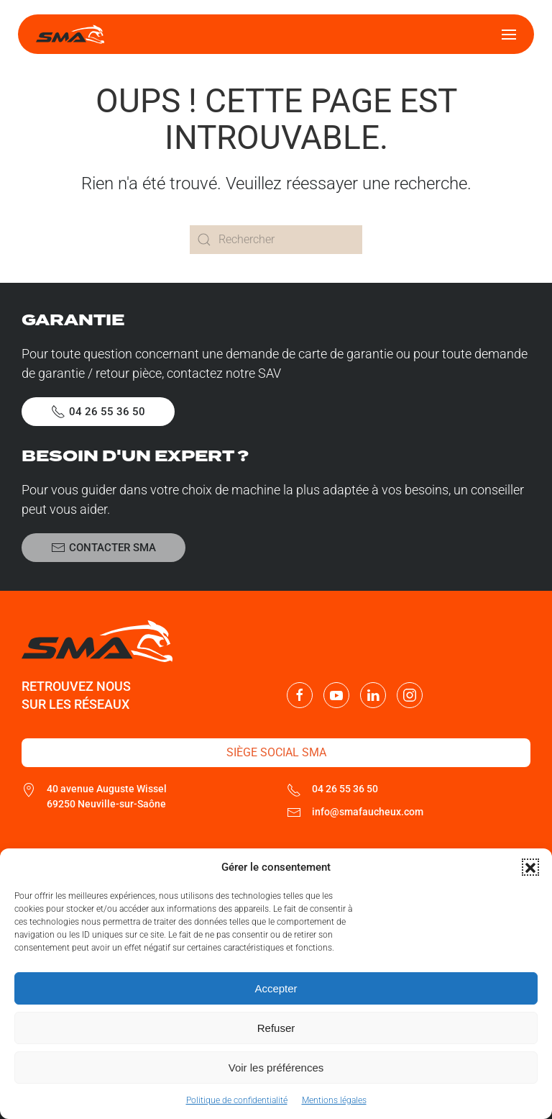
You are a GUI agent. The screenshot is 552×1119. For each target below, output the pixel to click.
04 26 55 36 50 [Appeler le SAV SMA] (98, 411)
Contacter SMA (103, 547)
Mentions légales (334, 1100)
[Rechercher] (276, 239)
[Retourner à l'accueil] (70, 34)
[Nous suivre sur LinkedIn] (373, 695)
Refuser (276, 1028)
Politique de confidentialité (237, 1100)
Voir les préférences (276, 1067)
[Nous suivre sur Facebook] (300, 695)
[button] (530, 867)
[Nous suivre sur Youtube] (336, 695)
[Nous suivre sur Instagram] (410, 695)
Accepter (275, 988)
